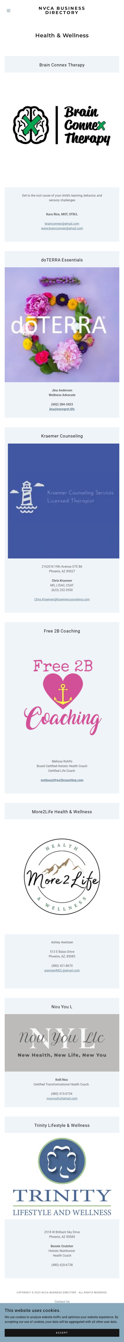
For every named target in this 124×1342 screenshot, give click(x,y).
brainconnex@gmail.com (62, 223)
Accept (62, 1332)
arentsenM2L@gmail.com (62, 970)
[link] (62, 10)
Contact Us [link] (62, 1302)
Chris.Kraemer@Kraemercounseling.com (62, 599)
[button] (13, 10)
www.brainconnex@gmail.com (62, 228)
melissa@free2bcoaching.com (62, 780)
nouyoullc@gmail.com (62, 1098)
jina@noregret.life (62, 409)
